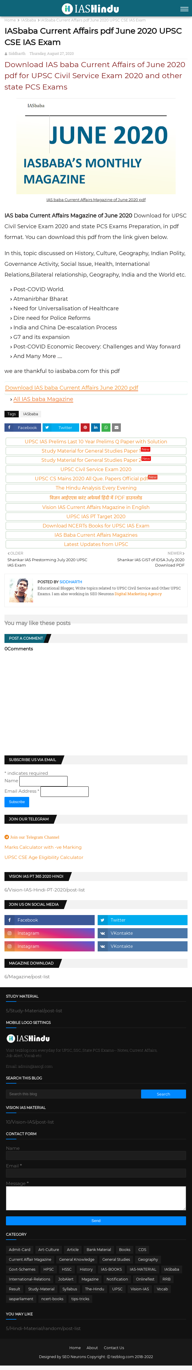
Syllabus (70, 1293)
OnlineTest (145, 1283)
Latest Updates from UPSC (96, 544)
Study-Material (41, 1293)
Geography (148, 1264)
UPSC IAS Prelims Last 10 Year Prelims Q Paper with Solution (96, 442)
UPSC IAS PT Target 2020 (96, 516)
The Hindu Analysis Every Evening (96, 488)
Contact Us (114, 1352)
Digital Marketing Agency (138, 593)
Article (73, 1254)
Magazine (90, 1283)
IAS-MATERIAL (143, 1274)
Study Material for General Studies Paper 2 (96, 460)
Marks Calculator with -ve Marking (43, 847)
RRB (167, 1283)
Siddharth (17, 53)
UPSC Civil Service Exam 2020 (96, 469)
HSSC (67, 1274)
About (92, 1352)
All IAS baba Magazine (43, 399)
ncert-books (52, 1303)
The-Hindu (94, 1293)
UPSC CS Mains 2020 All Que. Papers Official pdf (96, 479)
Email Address (22, 791)
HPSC (48, 1274)
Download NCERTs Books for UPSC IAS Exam (96, 526)
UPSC (117, 1293)
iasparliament (21, 1303)
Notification (117, 1283)
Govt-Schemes (22, 1274)
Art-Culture (48, 1254)
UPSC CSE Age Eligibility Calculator (43, 857)
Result (14, 1293)
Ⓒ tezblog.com (121, 1361)
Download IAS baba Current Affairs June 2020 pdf (71, 388)
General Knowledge (76, 1264)
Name (11, 780)
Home (10, 20)
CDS (142, 1254)
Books (124, 1254)
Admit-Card (19, 1254)
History (86, 1274)
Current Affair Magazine (30, 1264)
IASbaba (28, 20)
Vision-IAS (140, 1293)
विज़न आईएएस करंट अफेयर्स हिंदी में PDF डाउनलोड (96, 498)
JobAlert (66, 1283)
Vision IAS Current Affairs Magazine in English (96, 507)
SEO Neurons (74, 1361)
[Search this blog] (73, 1094)
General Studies (116, 1264)
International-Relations (29, 1283)
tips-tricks (80, 1303)
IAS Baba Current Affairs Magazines (96, 535)
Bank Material (99, 1254)
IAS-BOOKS (111, 1274)
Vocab (162, 1293)
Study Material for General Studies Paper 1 (96, 451)
